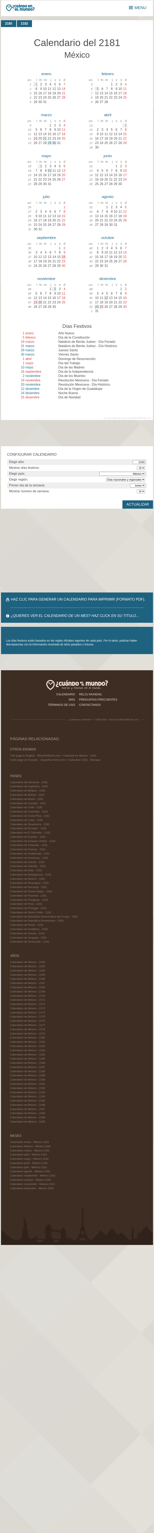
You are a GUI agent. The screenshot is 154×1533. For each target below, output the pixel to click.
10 (49, 170)
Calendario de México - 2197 (27, 1109)
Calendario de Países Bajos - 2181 (31, 891)
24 (97, 306)
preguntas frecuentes (98, 699)
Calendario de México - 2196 (27, 1104)
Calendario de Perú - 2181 (26, 903)
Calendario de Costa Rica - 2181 (30, 815)
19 (35, 138)
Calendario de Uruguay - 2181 (28, 937)
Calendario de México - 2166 (27, 978)
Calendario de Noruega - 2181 (28, 887)
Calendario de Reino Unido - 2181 (30, 912)
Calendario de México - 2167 (27, 983)
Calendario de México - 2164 (27, 970)
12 (106, 298)
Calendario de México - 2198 (27, 1113)
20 (40, 302)
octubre (107, 238)
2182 (24, 23)
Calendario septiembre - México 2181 (32, 1175)
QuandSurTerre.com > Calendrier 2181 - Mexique (71, 759)
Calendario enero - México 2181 (29, 1142)
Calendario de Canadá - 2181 (28, 803)
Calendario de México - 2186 (27, 1062)
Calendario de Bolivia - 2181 (27, 794)
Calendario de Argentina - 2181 (29, 786)
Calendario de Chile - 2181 (26, 807)
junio (108, 156)
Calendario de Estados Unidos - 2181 (32, 841)
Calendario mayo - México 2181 (29, 1158)
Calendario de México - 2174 (27, 1012)
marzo (46, 115)
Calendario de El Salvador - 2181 (30, 832)
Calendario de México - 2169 (27, 991)
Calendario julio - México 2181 (28, 1167)
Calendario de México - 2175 (27, 1016)
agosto (108, 197)
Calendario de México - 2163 (27, 966)
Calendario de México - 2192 (27, 1088)
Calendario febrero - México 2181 (30, 1146)
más (72, 699)
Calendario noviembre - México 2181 (32, 1184)
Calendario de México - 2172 (27, 1004)
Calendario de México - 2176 (27, 1020)
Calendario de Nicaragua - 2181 (29, 882)
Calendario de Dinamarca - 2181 (29, 824)
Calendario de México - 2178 (27, 1029)
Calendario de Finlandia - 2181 (28, 845)
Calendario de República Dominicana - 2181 (37, 920)
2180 (8, 23)
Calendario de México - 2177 (27, 1025)
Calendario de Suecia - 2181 (27, 933)
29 (49, 143)
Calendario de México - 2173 (27, 1008)
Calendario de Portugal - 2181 (28, 908)
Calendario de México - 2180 (27, 1037)
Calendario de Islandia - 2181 (28, 866)
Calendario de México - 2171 (27, 999)
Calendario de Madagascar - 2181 (30, 874)
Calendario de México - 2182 (27, 1046)
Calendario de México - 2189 (27, 1075)
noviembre (46, 279)
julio (46, 197)
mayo (46, 156)
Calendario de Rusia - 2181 (26, 924)
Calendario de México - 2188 (27, 1071)
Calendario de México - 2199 (27, 1117)
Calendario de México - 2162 (27, 962)
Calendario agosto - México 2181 (30, 1171)
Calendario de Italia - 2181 (26, 870)
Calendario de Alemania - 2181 (29, 782)
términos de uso (61, 704)
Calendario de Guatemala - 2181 (30, 853)
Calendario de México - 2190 (27, 1079)
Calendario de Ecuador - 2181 (28, 828)
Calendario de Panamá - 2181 (28, 895)
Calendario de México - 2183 (27, 1050)
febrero (108, 74)
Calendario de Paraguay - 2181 (29, 899)
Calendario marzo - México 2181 (29, 1150)
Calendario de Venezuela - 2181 (29, 941)
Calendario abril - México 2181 (28, 1154)
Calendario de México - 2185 (27, 1058)
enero (46, 74)
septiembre (46, 238)
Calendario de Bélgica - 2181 (27, 790)
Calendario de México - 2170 (27, 995)
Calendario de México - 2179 (27, 1033)
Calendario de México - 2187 (27, 1067)
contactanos (90, 704)
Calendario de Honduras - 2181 (29, 857)
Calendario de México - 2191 (27, 1083)
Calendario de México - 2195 (27, 1100)
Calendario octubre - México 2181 (30, 1179)
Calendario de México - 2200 (27, 1121)
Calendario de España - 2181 (28, 836)
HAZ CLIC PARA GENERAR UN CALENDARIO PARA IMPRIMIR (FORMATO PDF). (78, 599)
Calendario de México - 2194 (27, 1096)
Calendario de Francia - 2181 (27, 849)
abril (107, 115)
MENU (137, 7)
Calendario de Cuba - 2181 (26, 820)
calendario (65, 694)
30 (54, 143)
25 (101, 306)
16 (63, 257)
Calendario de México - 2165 (27, 974)
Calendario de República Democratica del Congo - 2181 (44, 916)
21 (45, 138)
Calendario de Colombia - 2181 (29, 811)
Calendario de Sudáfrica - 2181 (29, 929)
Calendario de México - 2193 (27, 1092)
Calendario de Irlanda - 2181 (27, 862)
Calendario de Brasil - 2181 (26, 799)
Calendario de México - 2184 (27, 1054)
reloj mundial (90, 694)
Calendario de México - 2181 (27, 878)
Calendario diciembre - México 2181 (32, 1188)
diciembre (107, 279)
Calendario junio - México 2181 (29, 1163)
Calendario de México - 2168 (27, 987)
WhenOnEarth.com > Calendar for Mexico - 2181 (66, 755)
